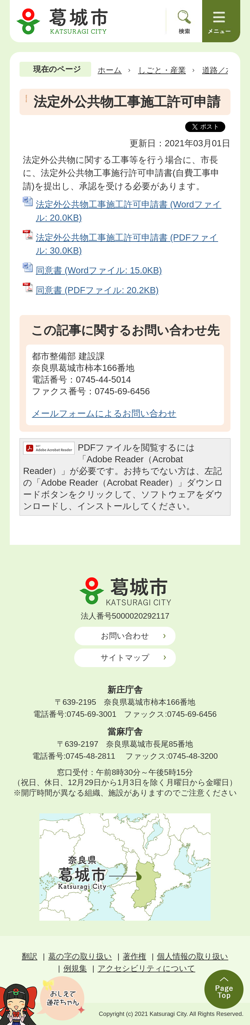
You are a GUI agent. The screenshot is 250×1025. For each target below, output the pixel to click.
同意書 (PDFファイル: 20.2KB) (97, 290)
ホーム (110, 70)
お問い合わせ (125, 635)
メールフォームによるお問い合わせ (104, 413)
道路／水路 (221, 70)
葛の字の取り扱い (80, 956)
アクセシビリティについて (146, 968)
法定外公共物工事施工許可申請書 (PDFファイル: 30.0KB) (127, 244)
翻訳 (29, 956)
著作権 (134, 956)
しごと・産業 (162, 70)
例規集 (75, 968)
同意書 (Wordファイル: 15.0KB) (99, 270)
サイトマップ (125, 657)
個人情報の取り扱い (192, 956)
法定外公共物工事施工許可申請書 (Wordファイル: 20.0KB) (128, 211)
